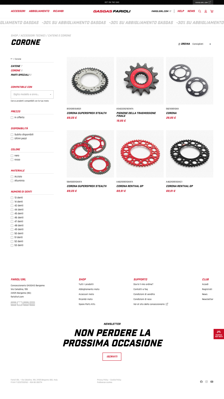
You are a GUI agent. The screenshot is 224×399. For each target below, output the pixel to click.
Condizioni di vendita (144, 294)
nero (16, 155)
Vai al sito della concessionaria (150, 304)
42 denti (18, 205)
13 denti (18, 197)
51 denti (18, 237)
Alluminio (19, 180)
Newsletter (207, 299)
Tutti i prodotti (86, 284)
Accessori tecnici (32, 35)
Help (180, 11)
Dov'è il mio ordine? (143, 284)
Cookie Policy (115, 380)
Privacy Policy (102, 380)
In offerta (19, 117)
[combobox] (32, 94)
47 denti (18, 221)
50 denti (18, 233)
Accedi (205, 284)
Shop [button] (82, 279)
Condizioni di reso (142, 299)
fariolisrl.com (203, 2)
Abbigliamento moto (89, 289)
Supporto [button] (140, 279)
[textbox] (31, 95)
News (191, 11)
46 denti (18, 217)
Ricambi (58, 11)
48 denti (18, 225)
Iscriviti (112, 356)
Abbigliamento (39, 11)
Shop (14, 35)
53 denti (18, 245)
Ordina (184, 44)
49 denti (18, 229)
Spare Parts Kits (87, 304)
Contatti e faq (140, 289)
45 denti (18, 213)
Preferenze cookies (104, 382)
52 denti (18, 241)
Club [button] (205, 279)
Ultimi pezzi (20, 138)
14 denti (18, 201)
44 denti (18, 209)
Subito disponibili (23, 134)
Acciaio (18, 176)
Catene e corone (59, 35)
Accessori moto (86, 294)
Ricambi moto (86, 299)
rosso (17, 159)
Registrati (207, 289)
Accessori (18, 11)
